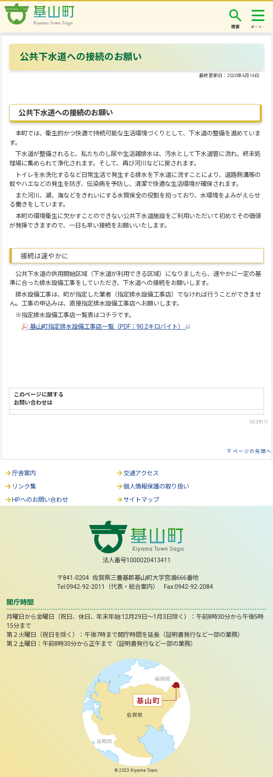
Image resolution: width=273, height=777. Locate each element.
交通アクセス (137, 473)
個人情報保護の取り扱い (152, 486)
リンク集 (20, 486)
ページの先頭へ (252, 451)
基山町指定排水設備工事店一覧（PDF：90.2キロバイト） (105, 326)
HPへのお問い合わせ (36, 500)
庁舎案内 (20, 473)
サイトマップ (137, 500)
